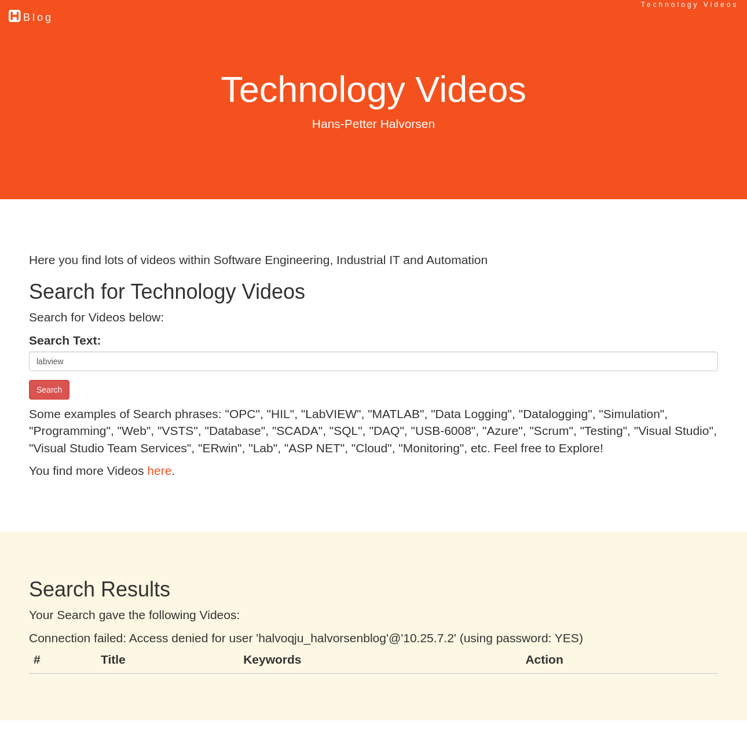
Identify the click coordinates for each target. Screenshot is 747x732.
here (159, 470)
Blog (31, 16)
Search (49, 389)
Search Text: (65, 340)
